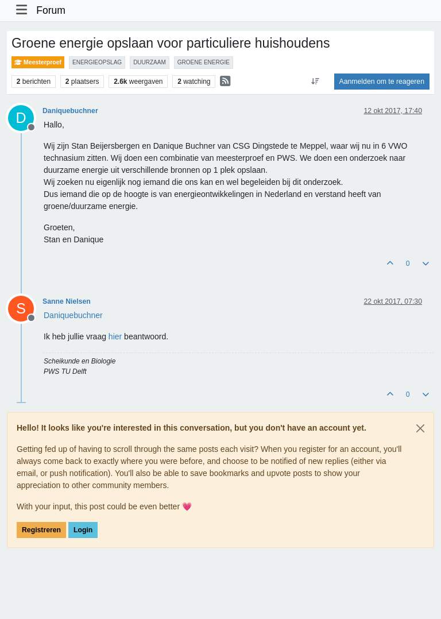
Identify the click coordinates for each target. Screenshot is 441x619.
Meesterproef (37, 62)
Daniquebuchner (70, 111)
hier (115, 336)
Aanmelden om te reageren (381, 82)
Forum (50, 10)
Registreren (41, 530)
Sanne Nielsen (66, 301)
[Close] (420, 428)
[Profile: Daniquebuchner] (73, 315)
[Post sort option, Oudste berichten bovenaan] (314, 81)
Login (83, 530)
